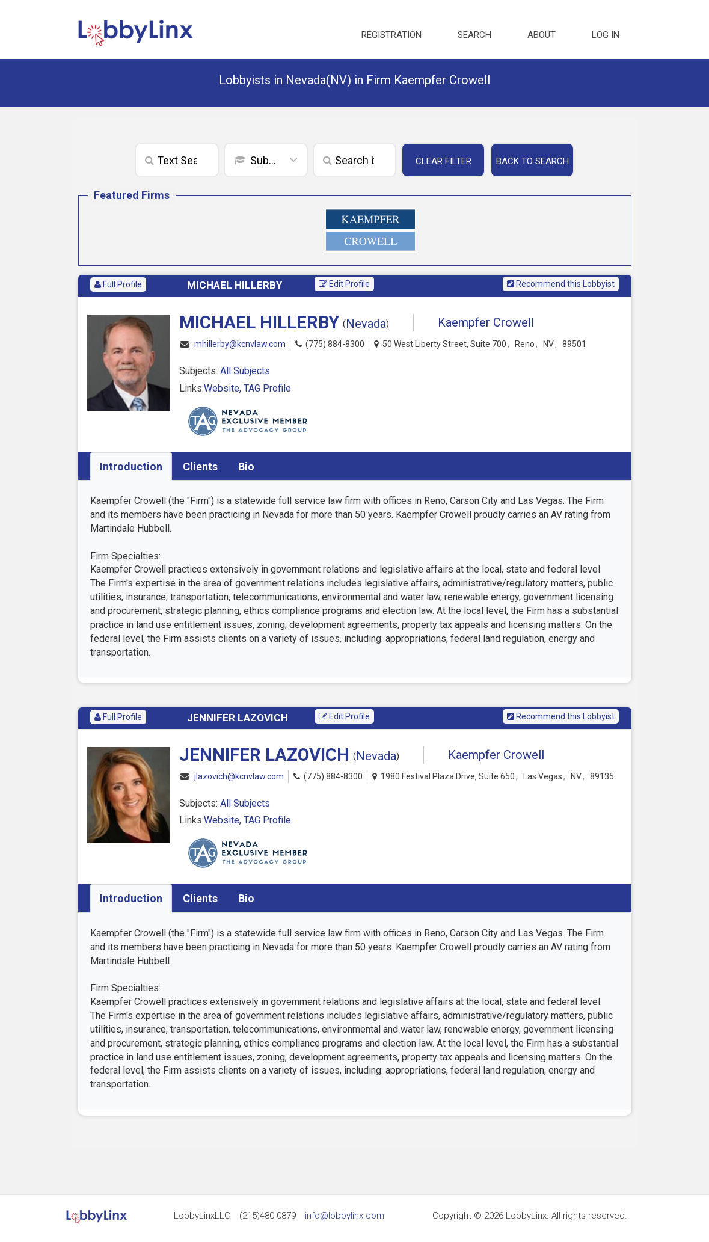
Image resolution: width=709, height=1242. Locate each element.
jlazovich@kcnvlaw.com (239, 776)
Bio (246, 466)
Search (474, 34)
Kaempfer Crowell (486, 322)
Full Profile (118, 284)
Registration (391, 34)
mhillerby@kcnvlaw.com (240, 344)
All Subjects (245, 371)
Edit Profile (344, 284)
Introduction (131, 466)
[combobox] (266, 161)
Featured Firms (132, 195)
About (541, 34)
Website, (224, 388)
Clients (200, 466)
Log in (605, 34)
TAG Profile (267, 388)
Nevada (366, 323)
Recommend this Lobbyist (561, 284)
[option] (370, 230)
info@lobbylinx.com (344, 1215)
